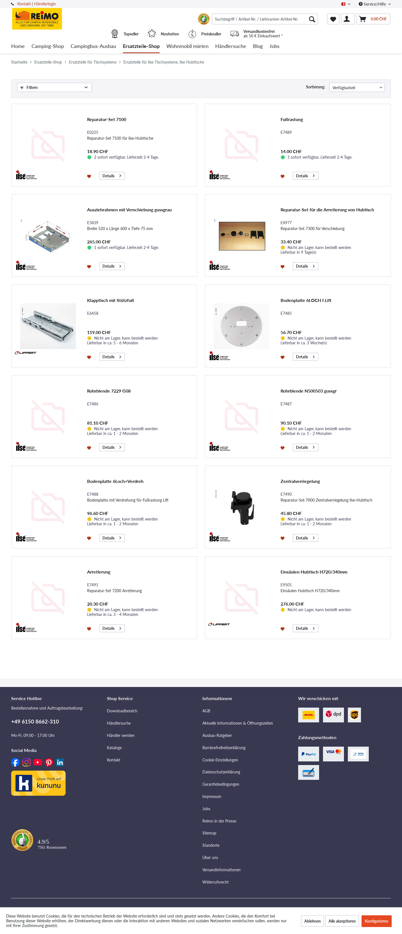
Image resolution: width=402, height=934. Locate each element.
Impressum (211, 796)
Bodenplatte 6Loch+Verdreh (115, 481)
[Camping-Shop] (48, 46)
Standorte (210, 845)
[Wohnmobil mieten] (187, 46)
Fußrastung (292, 119)
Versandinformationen (221, 869)
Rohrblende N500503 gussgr (309, 390)
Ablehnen (312, 921)
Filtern (29, 87)
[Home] (18, 46)
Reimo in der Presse (219, 821)
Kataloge (114, 747)
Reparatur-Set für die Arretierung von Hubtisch (327, 209)
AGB (206, 710)
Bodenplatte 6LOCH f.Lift (306, 300)
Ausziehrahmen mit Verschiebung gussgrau (129, 209)
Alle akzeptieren (342, 921)
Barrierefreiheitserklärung (223, 747)
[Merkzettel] (333, 19)
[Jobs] (274, 46)
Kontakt (24, 3)
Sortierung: (315, 86)
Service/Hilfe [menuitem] (373, 4)
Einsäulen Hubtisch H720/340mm (314, 571)
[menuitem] (265, 19)
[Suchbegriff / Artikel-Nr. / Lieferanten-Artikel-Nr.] (265, 19)
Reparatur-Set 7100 (106, 119)
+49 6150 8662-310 (35, 721)
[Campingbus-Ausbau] (93, 46)
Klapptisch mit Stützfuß (110, 300)
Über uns (210, 857)
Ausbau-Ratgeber (217, 735)
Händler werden (121, 735)
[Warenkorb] (373, 19)
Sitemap (209, 833)
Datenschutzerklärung (221, 772)
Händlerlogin (45, 3)
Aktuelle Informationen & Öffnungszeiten (237, 723)
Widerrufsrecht (215, 882)
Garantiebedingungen (220, 784)
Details (111, 175)
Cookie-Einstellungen (220, 760)
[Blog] (258, 46)
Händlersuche (119, 723)
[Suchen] (312, 19)
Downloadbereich (122, 710)
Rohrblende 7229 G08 (109, 390)
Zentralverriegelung (300, 481)
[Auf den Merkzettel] (89, 176)
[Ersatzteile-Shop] (141, 46)
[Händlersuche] (230, 46)
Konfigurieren (376, 921)
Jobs (206, 808)
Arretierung (98, 571)
